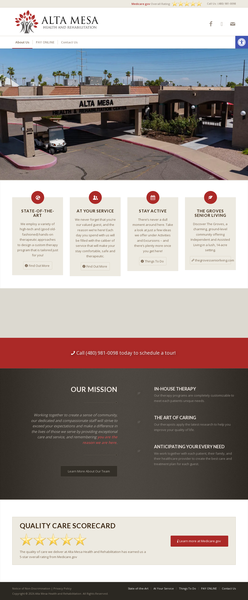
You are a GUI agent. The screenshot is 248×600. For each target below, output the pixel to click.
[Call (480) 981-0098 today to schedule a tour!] (124, 353)
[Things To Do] (152, 261)
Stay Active (153, 211)
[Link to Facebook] (210, 24)
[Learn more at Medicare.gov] (199, 541)
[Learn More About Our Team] (88, 471)
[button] (241, 42)
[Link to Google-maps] (221, 24)
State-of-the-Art (37, 213)
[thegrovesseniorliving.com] (210, 260)
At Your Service (95, 211)
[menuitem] (220, 3)
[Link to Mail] (232, 24)
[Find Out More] (37, 265)
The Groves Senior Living (210, 213)
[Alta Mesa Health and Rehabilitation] (57, 22)
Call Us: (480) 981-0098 (221, 3)
